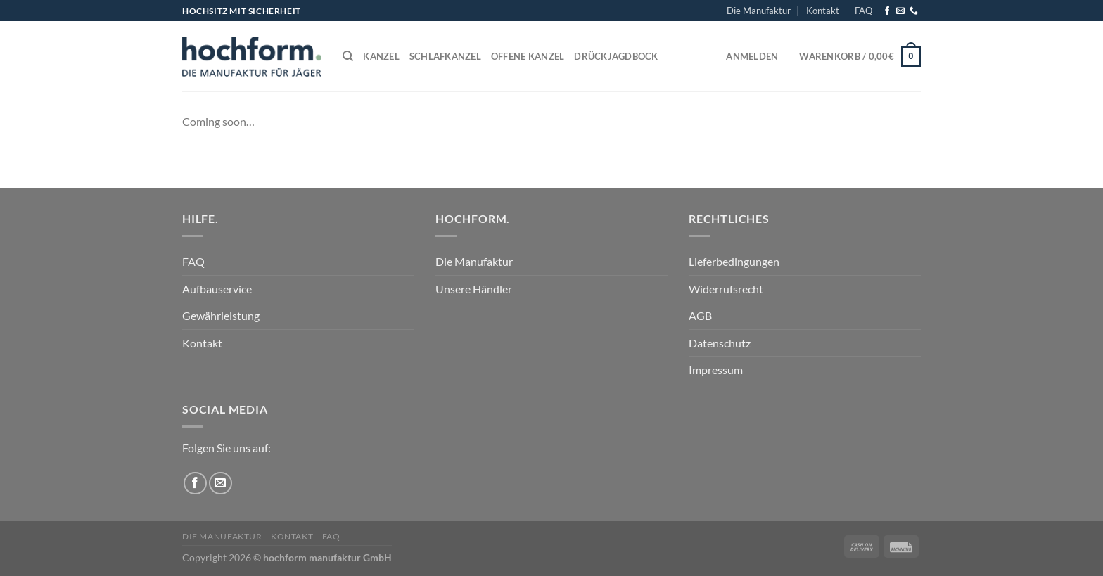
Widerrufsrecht (726, 288)
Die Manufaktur (759, 10)
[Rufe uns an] (914, 11)
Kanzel (381, 56)
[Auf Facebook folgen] (887, 11)
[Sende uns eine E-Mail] (900, 11)
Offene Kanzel (527, 56)
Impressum (716, 369)
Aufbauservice (217, 288)
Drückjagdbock (616, 56)
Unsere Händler (473, 288)
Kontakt (822, 10)
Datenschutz (720, 343)
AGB (700, 315)
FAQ (863, 10)
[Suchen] (348, 56)
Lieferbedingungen (734, 261)
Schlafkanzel (445, 56)
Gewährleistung (221, 315)
